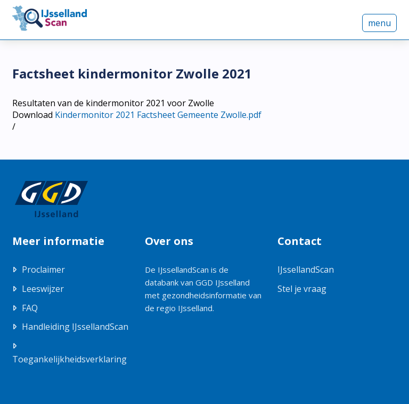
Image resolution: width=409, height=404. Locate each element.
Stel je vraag (301, 289)
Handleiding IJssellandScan (75, 326)
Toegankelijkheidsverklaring (69, 359)
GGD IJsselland (222, 282)
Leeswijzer (43, 289)
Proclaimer (43, 269)
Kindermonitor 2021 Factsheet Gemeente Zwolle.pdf (158, 115)
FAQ (30, 308)
